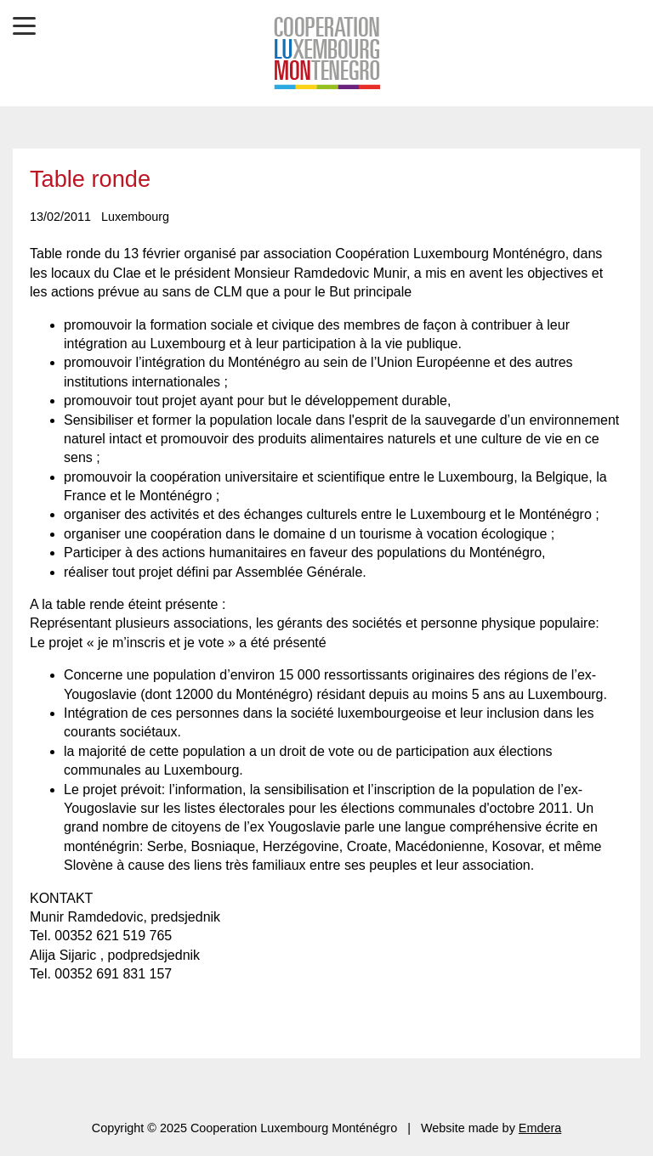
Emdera (540, 1128)
